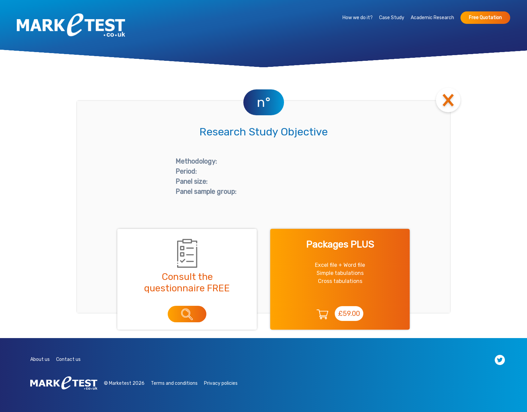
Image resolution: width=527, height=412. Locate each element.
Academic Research (432, 17)
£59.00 (349, 314)
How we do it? (357, 17)
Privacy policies (221, 383)
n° (264, 102)
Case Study (391, 17)
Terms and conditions (174, 383)
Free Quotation (485, 17)
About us (40, 359)
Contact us (68, 359)
